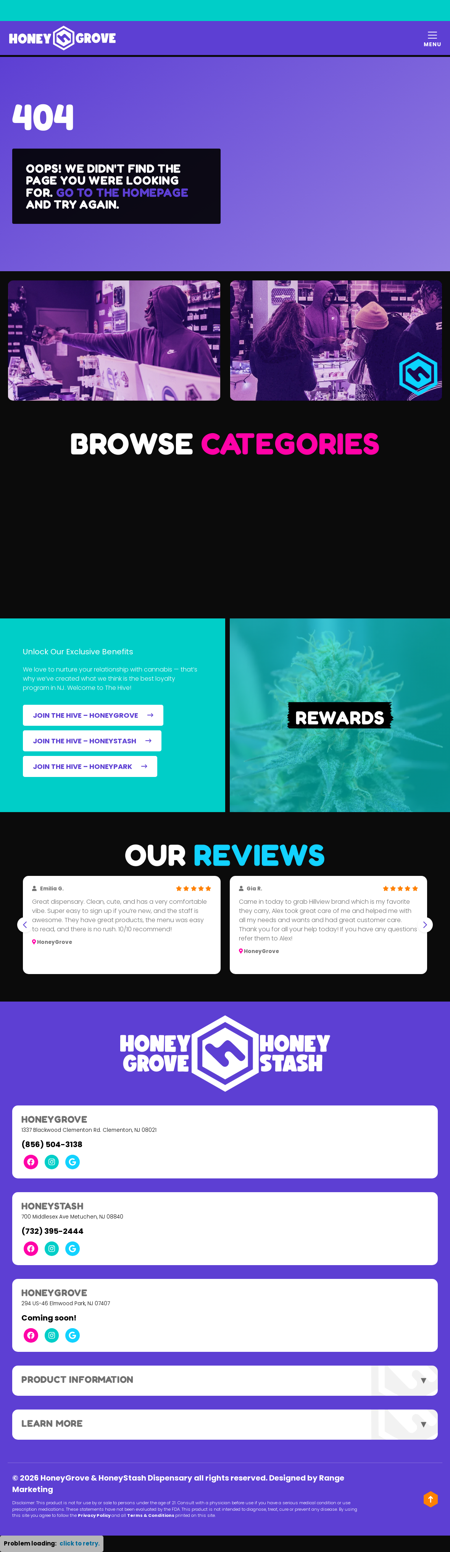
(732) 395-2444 (52, 1231)
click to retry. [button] (80, 1543)
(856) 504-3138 (51, 1144)
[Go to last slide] (24, 924)
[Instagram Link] (52, 1162)
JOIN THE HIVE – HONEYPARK (90, 766)
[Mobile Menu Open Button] (432, 38)
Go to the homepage (122, 192)
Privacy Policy (109, 1515)
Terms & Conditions (166, 1515)
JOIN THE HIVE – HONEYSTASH (92, 741)
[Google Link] (73, 1162)
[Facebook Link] (31, 1162)
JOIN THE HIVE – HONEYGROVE (93, 715)
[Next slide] (425, 924)
